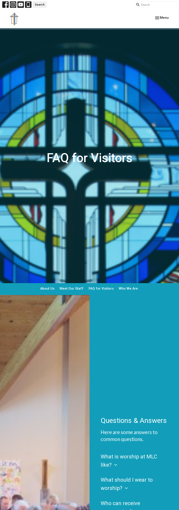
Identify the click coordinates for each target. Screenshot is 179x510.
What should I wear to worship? (127, 484)
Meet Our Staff (71, 288)
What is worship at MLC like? (129, 461)
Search (39, 4)
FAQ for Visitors (101, 288)
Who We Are (128, 288)
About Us (47, 288)
